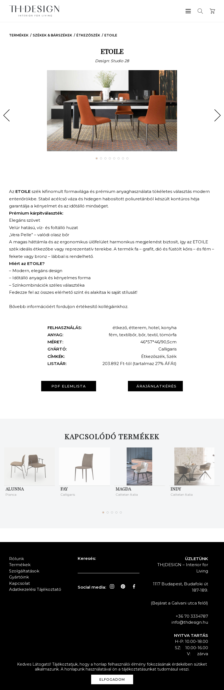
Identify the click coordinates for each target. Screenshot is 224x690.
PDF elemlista (68, 386)
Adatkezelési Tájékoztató (35, 589)
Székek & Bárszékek (52, 35)
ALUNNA (14, 489)
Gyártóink (19, 577)
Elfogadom (112, 679)
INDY (175, 489)
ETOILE (110, 35)
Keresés (200, 11)
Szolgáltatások (24, 571)
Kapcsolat (19, 583)
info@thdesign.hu (190, 622)
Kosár (212, 11)
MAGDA (123, 489)
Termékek (19, 35)
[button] (6, 115)
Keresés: (87, 558)
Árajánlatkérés (156, 386)
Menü (188, 11)
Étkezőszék (88, 35)
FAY (64, 489)
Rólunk (16, 558)
